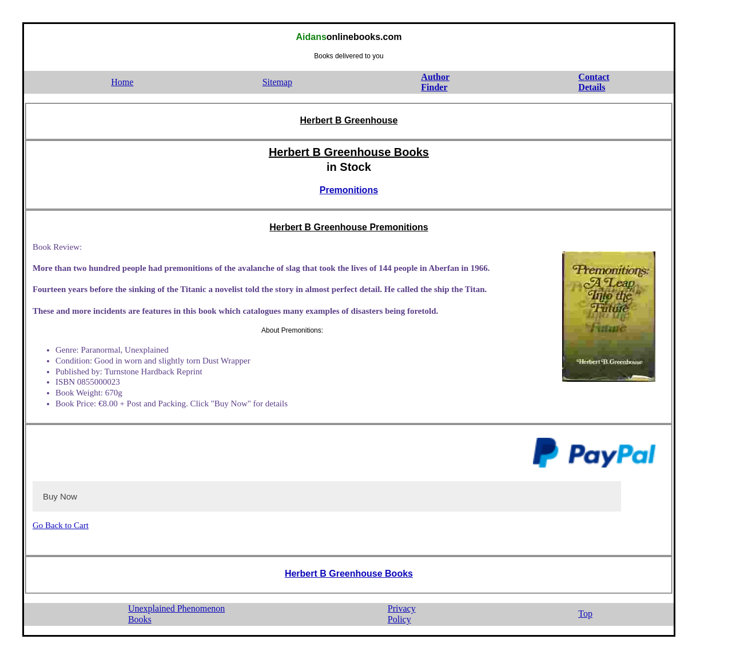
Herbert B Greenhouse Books (349, 152)
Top (585, 613)
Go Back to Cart (61, 525)
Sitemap (277, 82)
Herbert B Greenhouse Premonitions (348, 227)
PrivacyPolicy (402, 614)
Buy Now (60, 496)
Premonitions (349, 190)
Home (122, 82)
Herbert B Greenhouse (349, 120)
